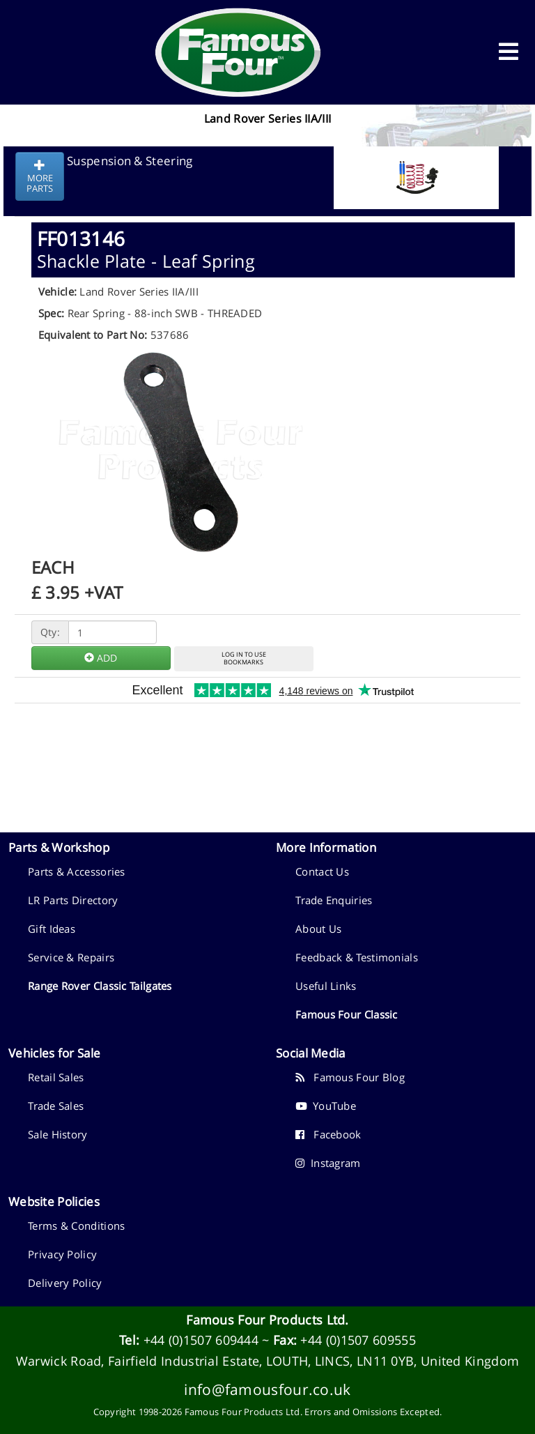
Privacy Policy (62, 1254)
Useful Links (326, 986)
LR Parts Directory (73, 900)
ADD (100, 657)
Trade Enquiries (334, 900)
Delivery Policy (65, 1283)
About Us (318, 929)
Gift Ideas (51, 929)
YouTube (325, 1106)
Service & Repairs (71, 957)
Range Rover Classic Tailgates (100, 986)
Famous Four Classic (346, 1014)
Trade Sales (56, 1106)
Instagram (328, 1163)
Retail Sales (56, 1077)
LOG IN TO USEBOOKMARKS (244, 658)
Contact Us (322, 871)
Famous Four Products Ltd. (267, 1319)
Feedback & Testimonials (356, 957)
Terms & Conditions (76, 1226)
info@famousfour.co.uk (267, 1389)
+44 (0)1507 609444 (201, 1340)
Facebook (328, 1134)
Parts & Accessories (76, 871)
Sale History (58, 1134)
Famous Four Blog (350, 1077)
